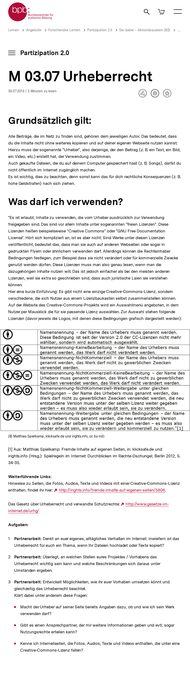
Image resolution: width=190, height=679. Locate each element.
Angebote (33, 30)
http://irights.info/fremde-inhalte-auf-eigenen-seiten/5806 (112, 490)
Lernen (13, 30)
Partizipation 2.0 (99, 30)
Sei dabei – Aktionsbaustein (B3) (144, 30)
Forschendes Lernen (64, 30)
